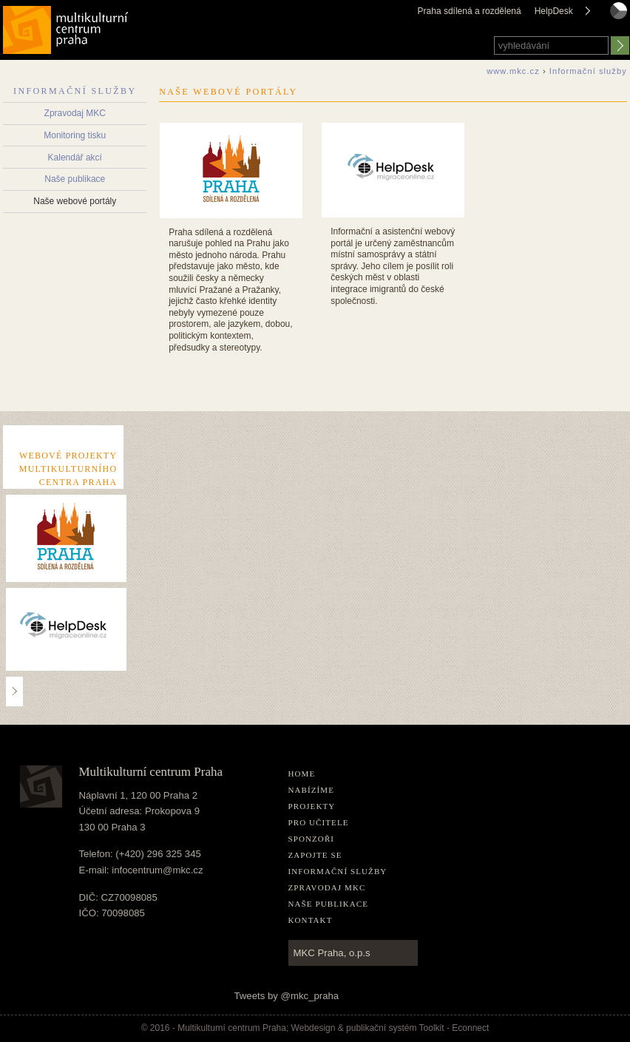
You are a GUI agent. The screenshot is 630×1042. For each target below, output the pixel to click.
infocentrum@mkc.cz (157, 870)
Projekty (312, 806)
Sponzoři (311, 838)
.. (15, 691)
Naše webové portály (74, 201)
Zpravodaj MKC (75, 113)
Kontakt (310, 920)
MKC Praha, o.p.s (332, 952)
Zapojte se (315, 854)
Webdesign (313, 1028)
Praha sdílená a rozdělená (469, 11)
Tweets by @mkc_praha (286, 995)
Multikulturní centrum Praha (66, 27)
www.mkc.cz (513, 71)
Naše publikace (74, 179)
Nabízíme (311, 789)
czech (618, 24)
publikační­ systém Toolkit (395, 1028)
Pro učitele (318, 822)
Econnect (470, 1028)
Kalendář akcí (75, 157)
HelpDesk (554, 11)
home (302, 773)
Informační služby (74, 91)
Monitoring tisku (75, 135)
